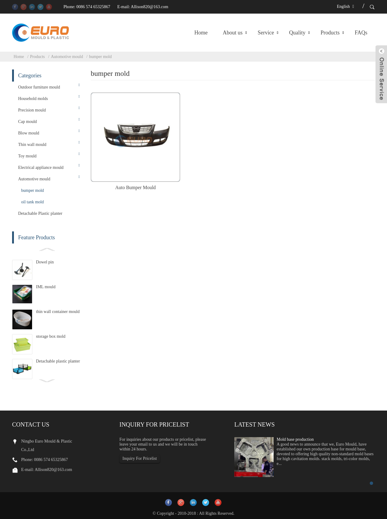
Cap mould (27, 121)
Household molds (33, 98)
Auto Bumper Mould (135, 187)
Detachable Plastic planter (40, 213)
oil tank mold (32, 202)
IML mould (45, 287)
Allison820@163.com (149, 7)
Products (330, 33)
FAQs (361, 33)
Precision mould (32, 110)
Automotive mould (67, 56)
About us (233, 33)
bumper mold (100, 56)
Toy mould (27, 156)
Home (201, 33)
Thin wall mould (32, 144)
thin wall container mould (58, 311)
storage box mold (50, 336)
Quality (297, 33)
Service (266, 33)
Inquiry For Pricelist (139, 458)
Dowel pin (45, 262)
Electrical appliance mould (40, 167)
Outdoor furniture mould (39, 87)
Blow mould (28, 133)
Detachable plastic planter (58, 361)
